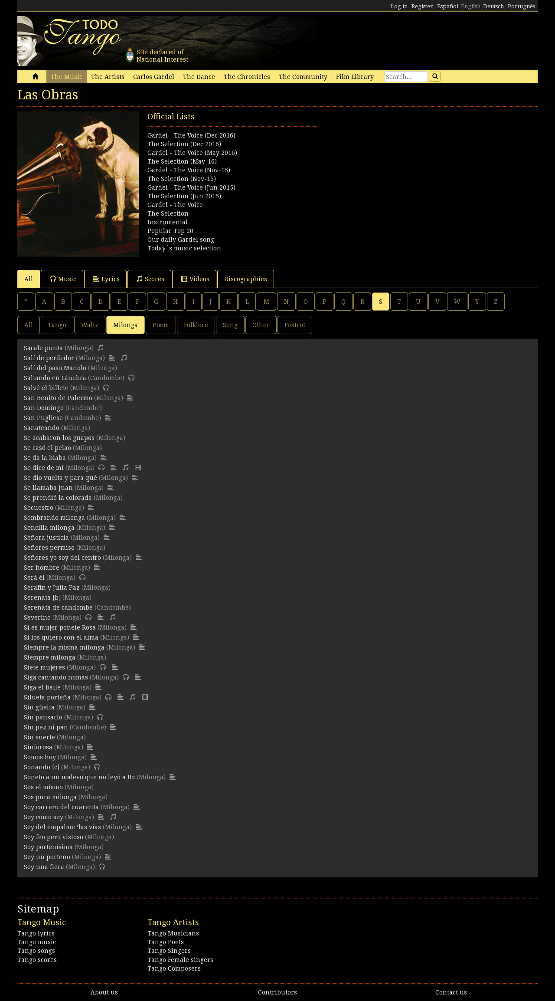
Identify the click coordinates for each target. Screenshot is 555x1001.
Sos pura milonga (50, 797)
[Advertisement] (407, 172)
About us (104, 992)
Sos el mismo (43, 787)
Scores (150, 278)
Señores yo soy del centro (62, 557)
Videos (195, 278)
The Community (303, 76)
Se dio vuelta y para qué (60, 477)
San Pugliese (43, 417)
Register (422, 6)
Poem (161, 325)
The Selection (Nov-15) (181, 178)
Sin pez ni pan (46, 727)
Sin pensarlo (43, 717)
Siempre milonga (49, 657)
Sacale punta (43, 348)
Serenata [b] (42, 597)
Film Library (355, 76)
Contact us (451, 992)
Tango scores (37, 959)
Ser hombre (41, 567)
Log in (399, 6)
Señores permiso (49, 547)
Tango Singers (169, 950)
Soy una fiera (44, 866)
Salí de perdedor (49, 357)
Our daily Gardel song (180, 239)
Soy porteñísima (48, 846)
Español (447, 6)
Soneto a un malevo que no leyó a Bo (79, 777)
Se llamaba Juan (48, 487)
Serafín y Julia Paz (52, 587)
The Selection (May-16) (182, 161)
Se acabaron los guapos (59, 437)
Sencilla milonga (49, 527)
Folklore (196, 325)
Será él (34, 577)
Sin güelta (39, 707)
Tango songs (36, 950)
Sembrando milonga (54, 517)
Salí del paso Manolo (55, 367)
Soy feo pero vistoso (53, 837)
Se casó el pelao (47, 447)
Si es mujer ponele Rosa (60, 627)
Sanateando (41, 427)
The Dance (199, 76)
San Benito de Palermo (58, 397)
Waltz (89, 325)
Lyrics (106, 278)
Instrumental (167, 222)
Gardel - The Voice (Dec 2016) (191, 135)
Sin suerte (39, 737)
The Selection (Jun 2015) (184, 196)
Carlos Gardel (153, 76)
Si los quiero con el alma (61, 637)
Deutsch (493, 6)
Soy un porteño (47, 856)
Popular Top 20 (170, 230)
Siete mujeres (44, 667)
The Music (66, 76)
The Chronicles (247, 76)
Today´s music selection (184, 248)
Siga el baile (42, 687)
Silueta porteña (47, 697)
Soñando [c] (41, 767)
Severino (37, 617)
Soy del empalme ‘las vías (62, 827)
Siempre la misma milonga (64, 647)
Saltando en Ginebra (55, 377)
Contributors (277, 992)
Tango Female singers (180, 959)
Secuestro (38, 507)
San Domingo (44, 407)
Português (521, 6)
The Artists (107, 76)
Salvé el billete (46, 387)
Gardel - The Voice (175, 204)
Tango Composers (174, 968)
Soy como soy (43, 817)
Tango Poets (165, 942)
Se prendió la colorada (58, 497)
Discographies (245, 279)
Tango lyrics (36, 933)
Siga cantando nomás (56, 677)
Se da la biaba (45, 457)
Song (230, 325)
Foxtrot (294, 325)
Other (261, 325)
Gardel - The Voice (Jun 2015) (191, 187)
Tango (57, 325)
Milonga (125, 325)
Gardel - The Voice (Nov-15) (188, 170)
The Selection (168, 213)
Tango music (36, 942)
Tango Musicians (173, 933)
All (28, 279)
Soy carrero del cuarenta (61, 807)
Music (63, 278)
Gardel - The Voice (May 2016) (192, 152)
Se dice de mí (44, 467)
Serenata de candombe (58, 607)
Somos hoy (40, 757)
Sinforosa (38, 747)
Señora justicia (46, 537)
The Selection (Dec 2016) (184, 144)
